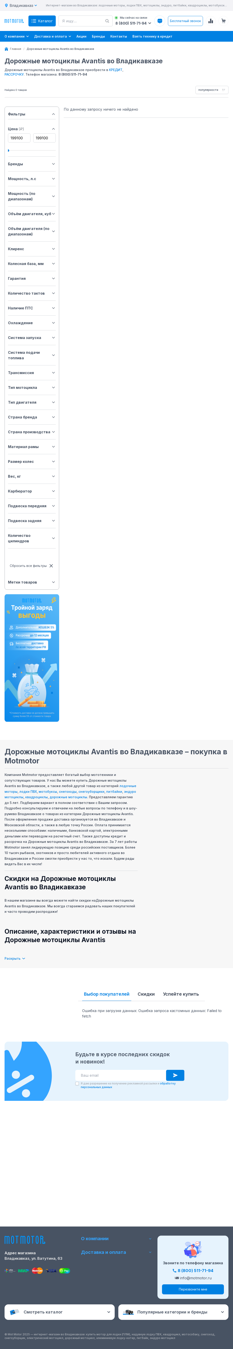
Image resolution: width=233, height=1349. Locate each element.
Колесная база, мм (32, 263)
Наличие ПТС (32, 308)
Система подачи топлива (32, 355)
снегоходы (68, 791)
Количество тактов (32, 293)
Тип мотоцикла (32, 387)
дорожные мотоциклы (68, 797)
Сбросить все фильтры (32, 566)
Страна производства (32, 432)
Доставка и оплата (116, 1252)
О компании (116, 1238)
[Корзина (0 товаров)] (223, 21)
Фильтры (32, 114)
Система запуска (32, 337)
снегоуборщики (91, 791)
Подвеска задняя (32, 520)
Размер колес (32, 461)
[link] (60, 49)
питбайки (114, 791)
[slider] (8, 150)
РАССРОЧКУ (14, 74)
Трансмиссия (32, 372)
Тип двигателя (32, 402)
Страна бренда (32, 417)
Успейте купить (181, 994)
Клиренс (32, 249)
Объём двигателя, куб (32, 214)
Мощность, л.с (32, 178)
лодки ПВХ (28, 791)
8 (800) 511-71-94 (72, 74)
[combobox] (211, 90)
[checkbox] (77, 1191)
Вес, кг (32, 476)
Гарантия (32, 278)
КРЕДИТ (115, 70)
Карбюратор (32, 491)
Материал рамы (32, 446)
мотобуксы (48, 791)
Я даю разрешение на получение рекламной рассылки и (128, 1192)
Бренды (32, 164)
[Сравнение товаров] (211, 21)
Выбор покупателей (106, 994)
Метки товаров (32, 582)
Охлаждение (32, 323)
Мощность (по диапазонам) (32, 196)
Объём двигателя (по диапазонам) (32, 231)
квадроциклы (36, 797)
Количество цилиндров (32, 538)
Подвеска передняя (32, 506)
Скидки (146, 994)
